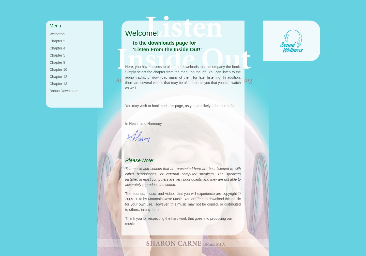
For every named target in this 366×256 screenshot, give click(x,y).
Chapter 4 (57, 48)
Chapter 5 (57, 55)
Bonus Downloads (64, 91)
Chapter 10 (58, 69)
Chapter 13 (58, 84)
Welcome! (57, 34)
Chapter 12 (58, 77)
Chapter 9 (57, 62)
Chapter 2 (57, 41)
